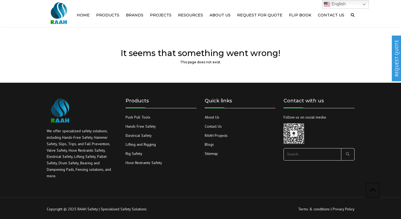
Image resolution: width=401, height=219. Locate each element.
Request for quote (259, 15)
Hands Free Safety (141, 126)
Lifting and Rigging (141, 144)
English (335, 4)
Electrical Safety (139, 135)
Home (83, 15)
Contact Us (213, 126)
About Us (212, 117)
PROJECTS (160, 15)
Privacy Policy (344, 209)
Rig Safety (134, 153)
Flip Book (300, 15)
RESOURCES (190, 15)
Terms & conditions (314, 209)
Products (107, 15)
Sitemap (211, 153)
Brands (134, 15)
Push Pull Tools (138, 117)
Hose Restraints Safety (144, 162)
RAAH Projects (216, 135)
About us (220, 15)
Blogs (209, 144)
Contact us (331, 15)
